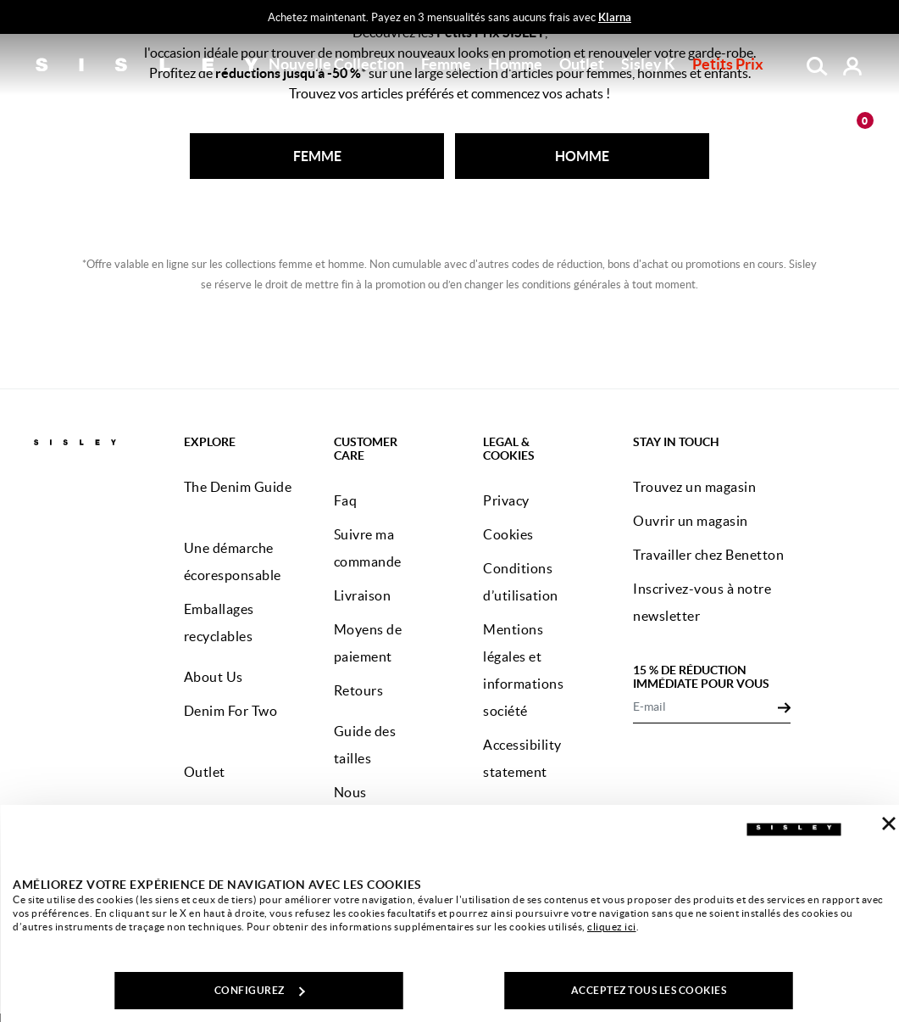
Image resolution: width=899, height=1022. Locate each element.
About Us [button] (213, 676)
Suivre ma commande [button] (368, 548)
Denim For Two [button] (231, 710)
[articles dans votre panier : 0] (853, 125)
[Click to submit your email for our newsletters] (784, 706)
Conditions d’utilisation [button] (520, 582)
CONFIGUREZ (259, 990)
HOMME (582, 156)
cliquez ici (611, 926)
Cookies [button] (508, 534)
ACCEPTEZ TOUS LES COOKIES (649, 990)
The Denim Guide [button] (238, 486)
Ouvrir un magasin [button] (690, 520)
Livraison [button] (362, 595)
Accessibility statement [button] (522, 758)
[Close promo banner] (889, 18)
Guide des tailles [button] (365, 744)
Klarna (614, 17)
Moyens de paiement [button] (368, 643)
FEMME (317, 156)
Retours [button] (359, 690)
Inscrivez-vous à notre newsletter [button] (702, 602)
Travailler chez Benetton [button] (708, 554)
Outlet (581, 64)
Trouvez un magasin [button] (694, 486)
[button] (336, 64)
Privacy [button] (506, 500)
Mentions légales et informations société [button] (523, 670)
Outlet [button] (204, 771)
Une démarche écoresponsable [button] (232, 561)
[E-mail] (705, 706)
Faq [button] (346, 500)
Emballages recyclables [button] (219, 622)
